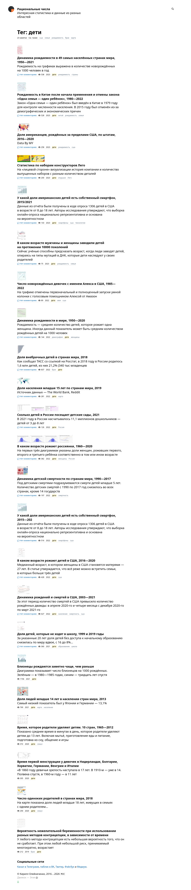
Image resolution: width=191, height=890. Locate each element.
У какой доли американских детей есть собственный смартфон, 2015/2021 (66, 200)
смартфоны (63, 223)
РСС (63, 874)
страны (75, 74)
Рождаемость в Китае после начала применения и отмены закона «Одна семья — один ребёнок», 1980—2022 (68, 97)
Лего (70, 178)
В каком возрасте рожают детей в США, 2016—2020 (56, 560)
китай (60, 115)
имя (59, 300)
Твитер (59, 866)
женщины (75, 337)
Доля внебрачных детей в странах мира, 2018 (52, 357)
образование (64, 646)
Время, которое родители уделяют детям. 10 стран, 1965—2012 (65, 727)
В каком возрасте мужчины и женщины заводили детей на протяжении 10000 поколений (60, 245)
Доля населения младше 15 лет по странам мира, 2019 (59, 388)
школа (74, 646)
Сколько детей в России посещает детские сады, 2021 (58, 415)
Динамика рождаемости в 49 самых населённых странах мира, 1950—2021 (66, 60)
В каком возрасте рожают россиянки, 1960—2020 (54, 446)
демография (57, 337)
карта (73, 38)
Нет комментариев (26, 74)
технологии (80, 223)
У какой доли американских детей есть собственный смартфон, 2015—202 (66, 517)
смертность (63, 495)
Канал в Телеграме (28, 866)
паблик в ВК (47, 866)
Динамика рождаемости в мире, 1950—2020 (51, 320)
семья (47, 38)
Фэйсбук (69, 866)
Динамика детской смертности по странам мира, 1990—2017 (64, 479)
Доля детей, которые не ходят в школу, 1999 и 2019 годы (60, 634)
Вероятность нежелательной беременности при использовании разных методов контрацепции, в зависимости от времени (66, 833)
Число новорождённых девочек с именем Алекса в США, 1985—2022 (66, 286)
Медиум (81, 866)
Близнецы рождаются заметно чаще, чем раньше (55, 666)
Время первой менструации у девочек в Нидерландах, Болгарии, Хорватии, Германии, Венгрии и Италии (67, 764)
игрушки (62, 178)
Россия (61, 427)
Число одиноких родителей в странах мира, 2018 (55, 798)
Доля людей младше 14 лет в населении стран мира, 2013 (61, 699)
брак (67, 38)
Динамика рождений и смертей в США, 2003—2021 (56, 597)
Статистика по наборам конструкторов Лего (51, 165)
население (63, 614)
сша (41, 38)
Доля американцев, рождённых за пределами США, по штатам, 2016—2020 (66, 137)
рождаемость (57, 38)
